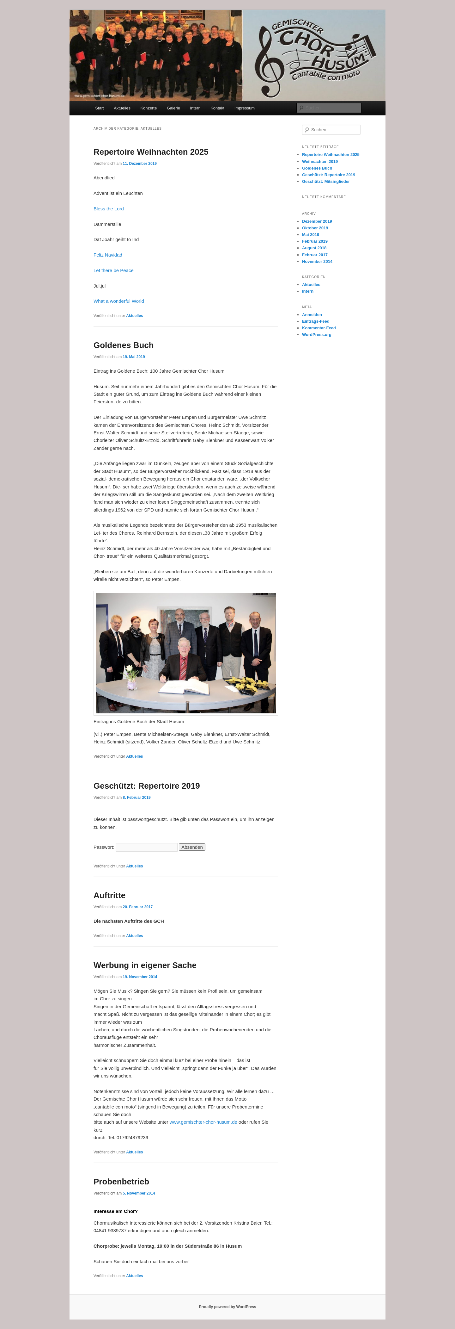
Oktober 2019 (315, 228)
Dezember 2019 (317, 221)
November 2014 (317, 261)
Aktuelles (122, 108)
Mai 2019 (310, 234)
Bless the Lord (109, 208)
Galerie (173, 108)
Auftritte (109, 895)
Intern (195, 108)
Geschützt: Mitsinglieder (326, 181)
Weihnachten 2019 (320, 161)
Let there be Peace (114, 270)
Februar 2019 (315, 241)
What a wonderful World (119, 301)
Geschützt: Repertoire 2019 (147, 786)
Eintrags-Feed (316, 321)
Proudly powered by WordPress (227, 1307)
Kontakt (217, 108)
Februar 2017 (315, 254)
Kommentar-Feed (319, 328)
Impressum (244, 108)
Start (99, 108)
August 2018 (314, 247)
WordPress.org (316, 334)
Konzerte (148, 108)
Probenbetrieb (121, 1181)
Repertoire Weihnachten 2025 (151, 152)
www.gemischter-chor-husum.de (203, 1122)
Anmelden (312, 314)
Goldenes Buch (124, 345)
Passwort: (136, 847)
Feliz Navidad (108, 255)
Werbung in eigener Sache (145, 965)
